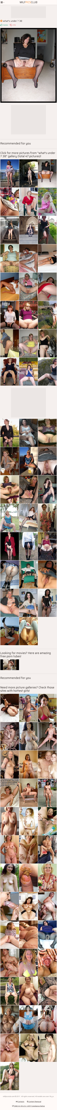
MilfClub (28, 2)
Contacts (20, 1101)
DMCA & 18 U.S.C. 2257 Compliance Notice (28, 1106)
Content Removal (34, 1101)
